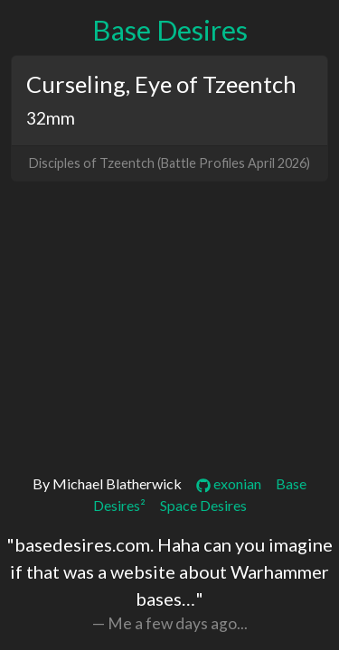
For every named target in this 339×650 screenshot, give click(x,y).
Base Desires (170, 30)
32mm (50, 117)
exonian (228, 483)
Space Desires (203, 505)
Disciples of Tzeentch (92, 163)
